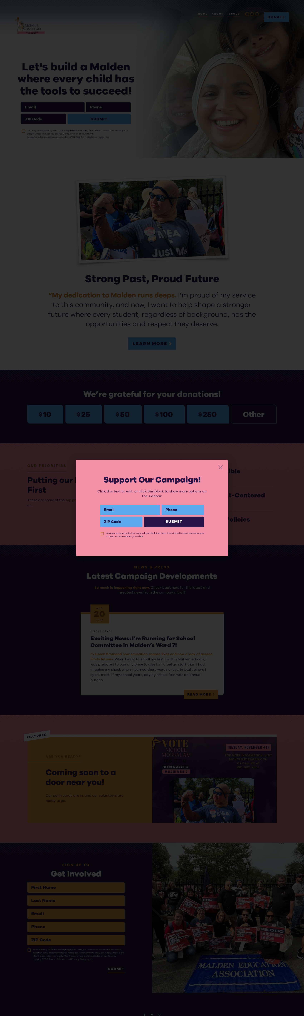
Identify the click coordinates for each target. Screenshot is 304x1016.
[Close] (221, 467)
